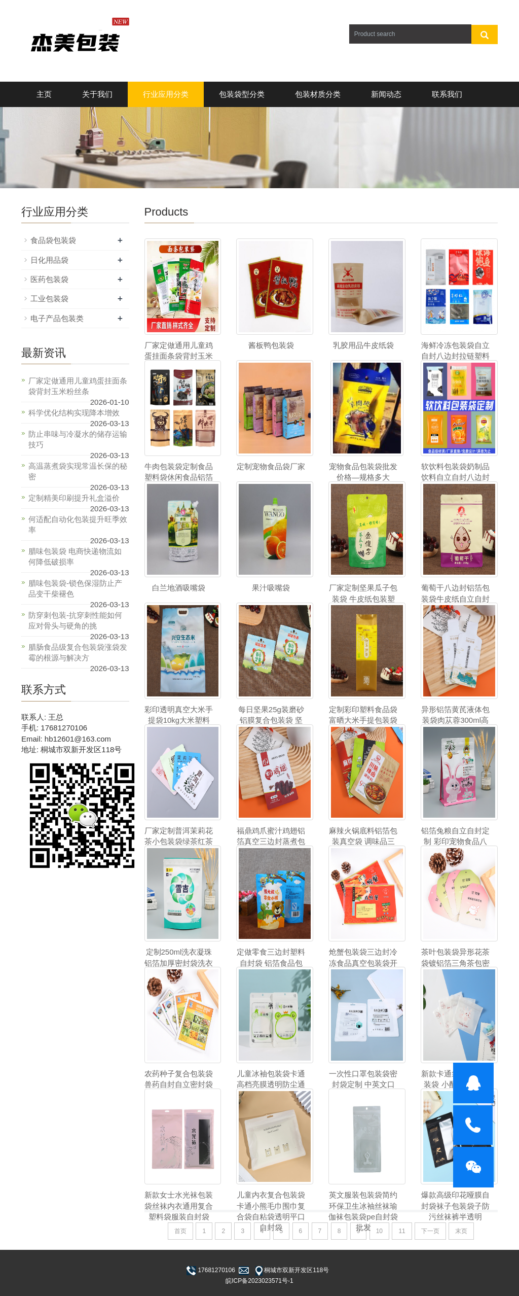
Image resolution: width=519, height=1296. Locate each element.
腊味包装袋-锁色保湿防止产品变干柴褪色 (75, 588)
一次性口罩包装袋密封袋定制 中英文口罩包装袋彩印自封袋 (363, 1084)
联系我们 (447, 94)
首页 (180, 1231)
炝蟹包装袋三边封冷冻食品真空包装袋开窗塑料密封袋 (363, 963)
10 (379, 1231)
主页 (44, 94)
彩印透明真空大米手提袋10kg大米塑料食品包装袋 (178, 720)
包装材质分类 (318, 94)
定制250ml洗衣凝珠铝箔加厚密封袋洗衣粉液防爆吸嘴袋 (178, 963)
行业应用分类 (166, 94)
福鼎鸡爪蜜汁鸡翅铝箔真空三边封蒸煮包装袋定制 (271, 841)
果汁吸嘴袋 (271, 587)
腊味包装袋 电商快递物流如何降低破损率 (75, 556)
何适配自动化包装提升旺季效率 (77, 524)
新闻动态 (386, 94)
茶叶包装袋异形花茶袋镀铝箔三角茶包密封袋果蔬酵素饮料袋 (455, 963)
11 (401, 1231)
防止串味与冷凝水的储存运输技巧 (77, 439)
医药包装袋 (49, 279)
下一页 (430, 1231)
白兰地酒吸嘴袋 (178, 587)
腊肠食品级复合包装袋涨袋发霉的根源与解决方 (77, 652)
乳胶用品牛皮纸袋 (363, 345)
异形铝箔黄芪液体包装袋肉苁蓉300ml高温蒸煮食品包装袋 (455, 720)
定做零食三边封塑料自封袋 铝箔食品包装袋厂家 (271, 963)
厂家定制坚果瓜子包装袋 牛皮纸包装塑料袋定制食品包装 (363, 598)
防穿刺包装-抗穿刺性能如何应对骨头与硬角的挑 (75, 620)
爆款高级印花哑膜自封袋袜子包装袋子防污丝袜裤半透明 (455, 1205)
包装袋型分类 (242, 94)
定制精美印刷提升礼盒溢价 (74, 498)
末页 (461, 1231)
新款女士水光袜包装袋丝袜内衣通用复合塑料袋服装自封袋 (178, 1205)
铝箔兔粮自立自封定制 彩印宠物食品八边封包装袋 (455, 841)
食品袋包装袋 (53, 240)
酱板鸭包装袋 (271, 345)
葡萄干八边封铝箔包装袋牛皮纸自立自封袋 (455, 598)
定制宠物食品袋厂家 (271, 466)
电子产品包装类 (57, 318)
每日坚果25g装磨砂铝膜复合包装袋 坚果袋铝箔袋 (271, 720)
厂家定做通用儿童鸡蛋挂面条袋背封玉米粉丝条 (77, 386)
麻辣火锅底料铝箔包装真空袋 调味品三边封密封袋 (363, 841)
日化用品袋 (49, 260)
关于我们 (97, 94)
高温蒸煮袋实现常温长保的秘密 (77, 471)
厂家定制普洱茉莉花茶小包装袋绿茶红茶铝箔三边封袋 (178, 841)
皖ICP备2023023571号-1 (259, 1280)
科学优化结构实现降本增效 (74, 412)
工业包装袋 (49, 298)
